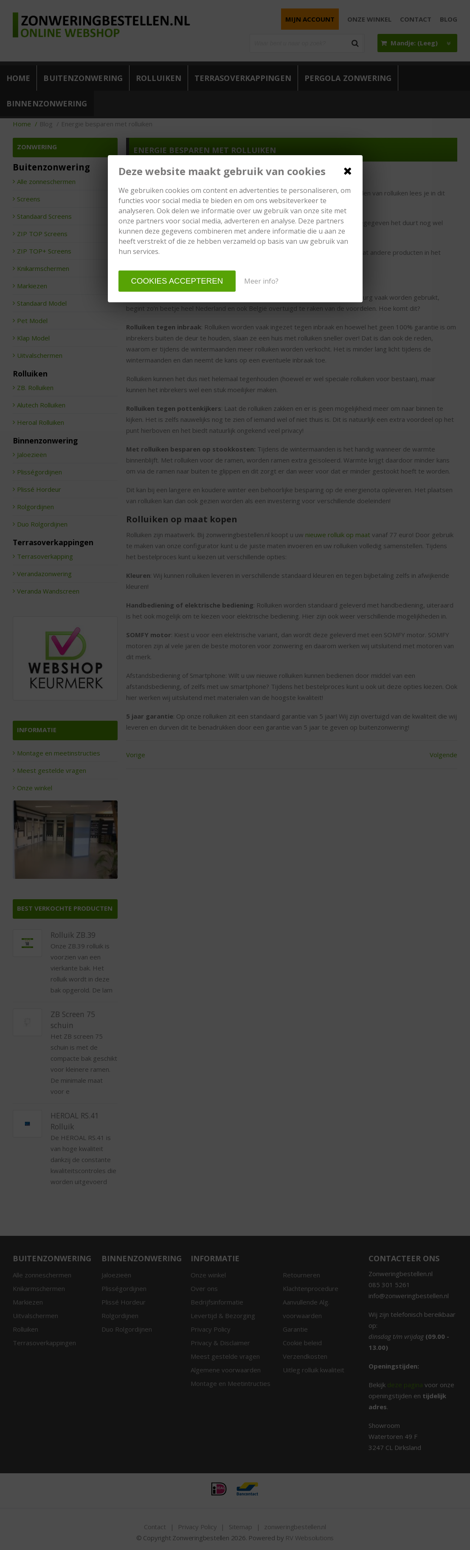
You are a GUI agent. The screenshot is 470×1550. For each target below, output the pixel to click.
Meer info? (261, 281)
